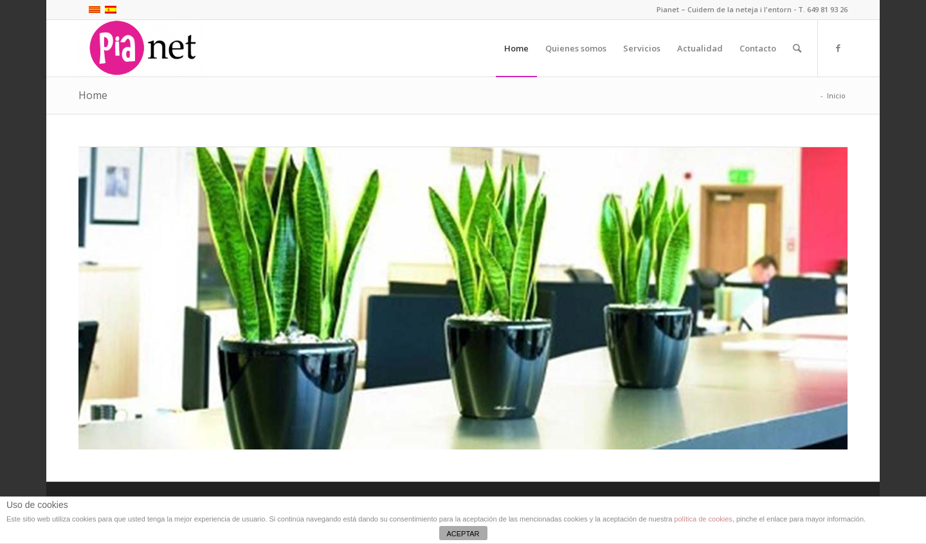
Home (92, 95)
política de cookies (703, 519)
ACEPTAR (462, 534)
